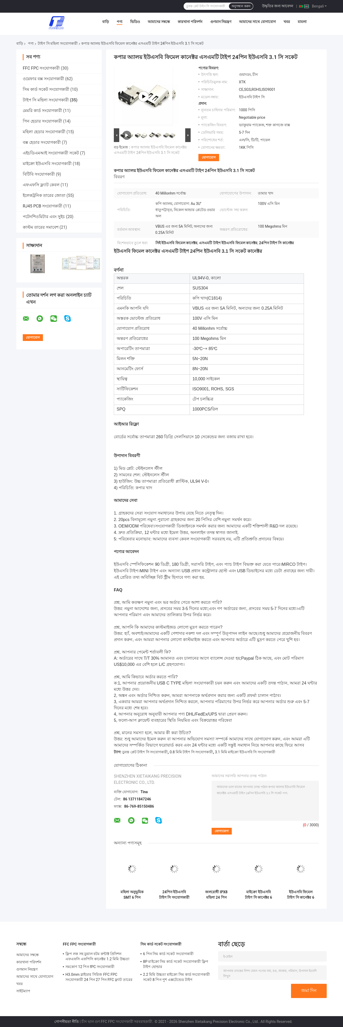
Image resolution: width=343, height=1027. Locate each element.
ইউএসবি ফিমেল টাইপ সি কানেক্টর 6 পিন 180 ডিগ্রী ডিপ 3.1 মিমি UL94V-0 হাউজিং (301, 895)
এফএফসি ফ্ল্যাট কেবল (41, 184)
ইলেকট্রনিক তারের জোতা (44, 195)
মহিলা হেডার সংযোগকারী (44, 131)
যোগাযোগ (209, 157)
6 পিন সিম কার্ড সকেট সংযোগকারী (168, 954)
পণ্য (119, 22)
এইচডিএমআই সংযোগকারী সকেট (51, 153)
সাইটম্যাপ (23, 991)
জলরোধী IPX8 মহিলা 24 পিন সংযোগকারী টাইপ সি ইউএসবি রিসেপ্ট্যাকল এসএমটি (216, 895)
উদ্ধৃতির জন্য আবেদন (277, 6)
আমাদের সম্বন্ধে (159, 22)
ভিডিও (135, 22)
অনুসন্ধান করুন (241, 6)
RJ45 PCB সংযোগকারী (42, 206)
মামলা (302, 22)
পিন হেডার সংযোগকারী (42, 121)
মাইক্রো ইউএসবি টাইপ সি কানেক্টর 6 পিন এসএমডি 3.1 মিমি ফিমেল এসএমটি (258, 895)
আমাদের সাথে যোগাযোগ (257, 22)
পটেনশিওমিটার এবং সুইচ (44, 216)
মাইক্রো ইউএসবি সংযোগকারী (47, 163)
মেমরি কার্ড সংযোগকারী (42, 110)
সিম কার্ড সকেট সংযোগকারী (46, 89)
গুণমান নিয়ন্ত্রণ (220, 22)
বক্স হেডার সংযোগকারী (42, 142)
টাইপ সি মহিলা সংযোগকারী (57, 43)
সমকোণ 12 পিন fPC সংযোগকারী (89, 967)
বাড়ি (105, 22)
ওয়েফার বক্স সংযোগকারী (43, 78)
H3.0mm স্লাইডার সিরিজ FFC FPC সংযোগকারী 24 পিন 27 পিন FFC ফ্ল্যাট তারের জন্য (98, 977)
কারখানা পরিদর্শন (190, 22)
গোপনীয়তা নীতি (66, 1021)
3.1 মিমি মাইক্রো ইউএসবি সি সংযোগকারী (245, 752)
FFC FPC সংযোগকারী (41, 68)
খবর (287, 22)
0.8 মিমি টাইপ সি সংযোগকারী (191, 752)
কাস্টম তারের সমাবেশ (40, 227)
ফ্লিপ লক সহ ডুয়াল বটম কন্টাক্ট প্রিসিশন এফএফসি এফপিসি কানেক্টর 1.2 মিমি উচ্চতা (97, 956)
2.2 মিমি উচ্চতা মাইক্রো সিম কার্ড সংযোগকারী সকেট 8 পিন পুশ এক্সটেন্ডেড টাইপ (176, 977)
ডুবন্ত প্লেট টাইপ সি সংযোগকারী (145, 752)
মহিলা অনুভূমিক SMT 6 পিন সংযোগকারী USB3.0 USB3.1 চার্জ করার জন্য (132, 895)
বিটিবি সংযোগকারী (39, 174)
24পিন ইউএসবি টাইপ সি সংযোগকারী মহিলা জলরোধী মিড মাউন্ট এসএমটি (174, 895)
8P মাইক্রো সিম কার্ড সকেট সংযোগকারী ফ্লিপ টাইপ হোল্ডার (175, 964)
